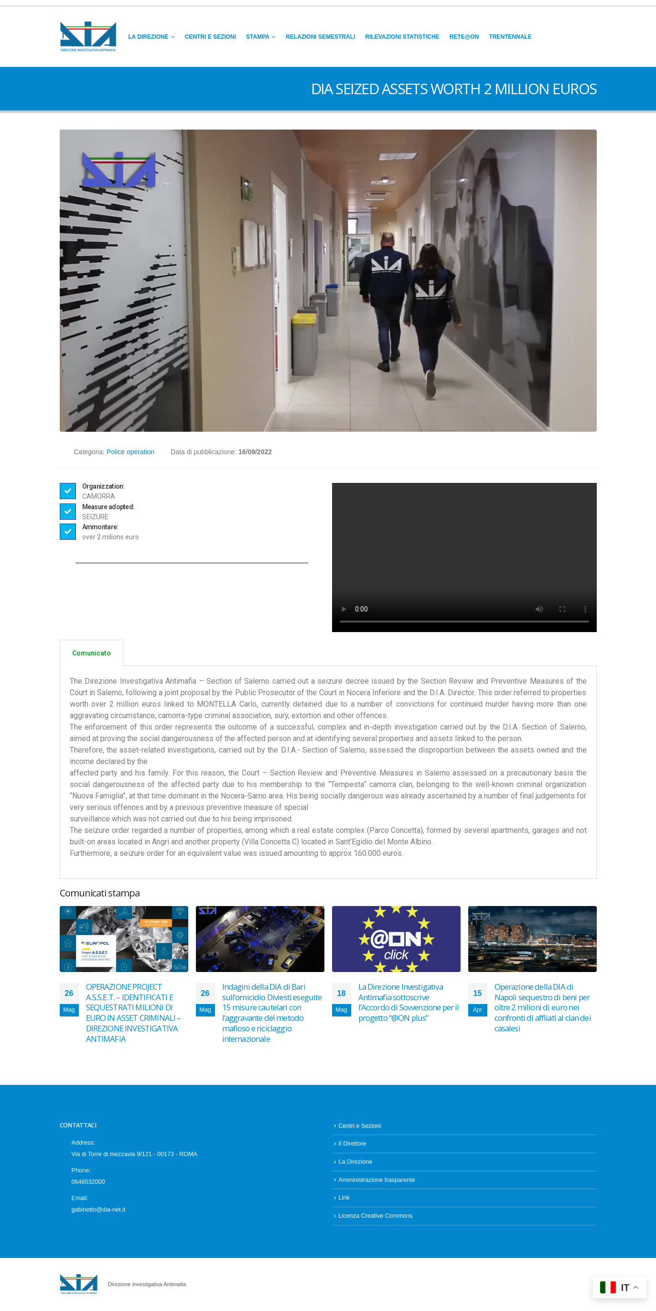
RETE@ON (464, 36)
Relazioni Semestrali (320, 36)
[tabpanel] (328, 772)
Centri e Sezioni (210, 36)
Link (344, 1197)
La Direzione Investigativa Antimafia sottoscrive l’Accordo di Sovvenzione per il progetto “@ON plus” (408, 1002)
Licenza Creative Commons (376, 1216)
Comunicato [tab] (91, 653)
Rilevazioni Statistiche (402, 36)
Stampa (257, 36)
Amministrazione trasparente (377, 1180)
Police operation (130, 452)
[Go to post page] (124, 939)
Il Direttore (352, 1143)
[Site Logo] (88, 37)
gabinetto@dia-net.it (99, 1209)
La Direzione (149, 36)
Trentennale (510, 36)
